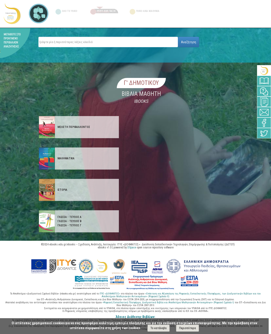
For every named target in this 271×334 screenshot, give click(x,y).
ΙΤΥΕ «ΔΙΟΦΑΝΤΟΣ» (110, 293)
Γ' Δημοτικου (141, 83)
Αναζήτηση (188, 42)
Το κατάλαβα (159, 328)
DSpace (131, 247)
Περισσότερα (187, 328)
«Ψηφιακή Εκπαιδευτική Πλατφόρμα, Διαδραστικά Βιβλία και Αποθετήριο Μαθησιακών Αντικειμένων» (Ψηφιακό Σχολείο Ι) (169, 302)
